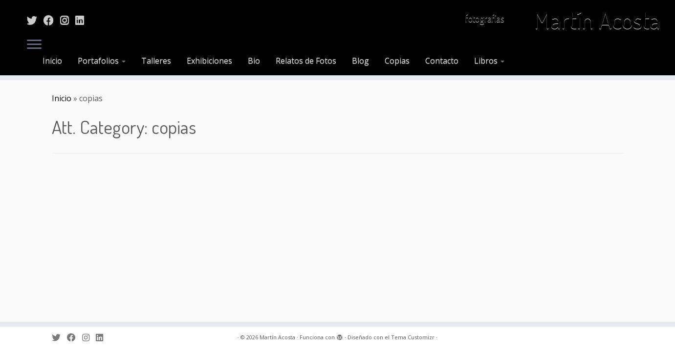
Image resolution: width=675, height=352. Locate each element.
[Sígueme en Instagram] (67, 20)
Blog (360, 60)
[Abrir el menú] (34, 45)
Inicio (52, 60)
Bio (254, 60)
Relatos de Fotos (306, 60)
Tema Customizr (413, 337)
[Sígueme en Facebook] (52, 20)
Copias (397, 60)
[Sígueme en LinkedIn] (82, 20)
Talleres (156, 60)
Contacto (441, 60)
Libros (489, 60)
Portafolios (102, 60)
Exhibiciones (209, 60)
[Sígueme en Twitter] (35, 20)
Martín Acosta (597, 19)
